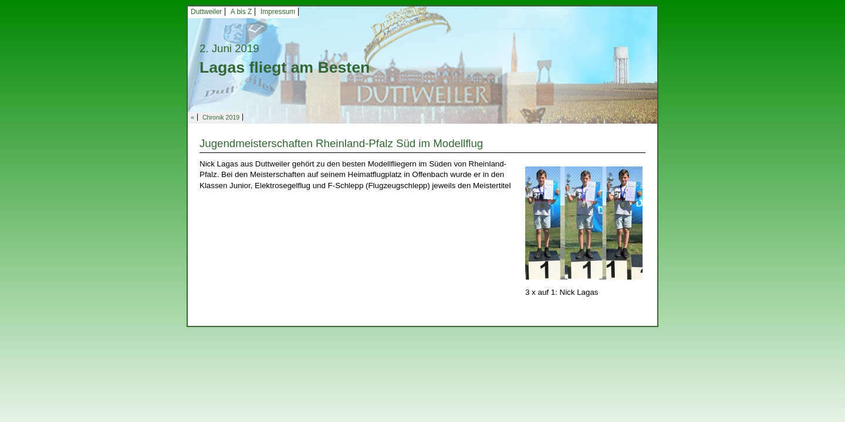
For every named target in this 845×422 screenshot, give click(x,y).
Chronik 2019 (220, 117)
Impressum (278, 12)
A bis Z (241, 12)
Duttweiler (206, 12)
